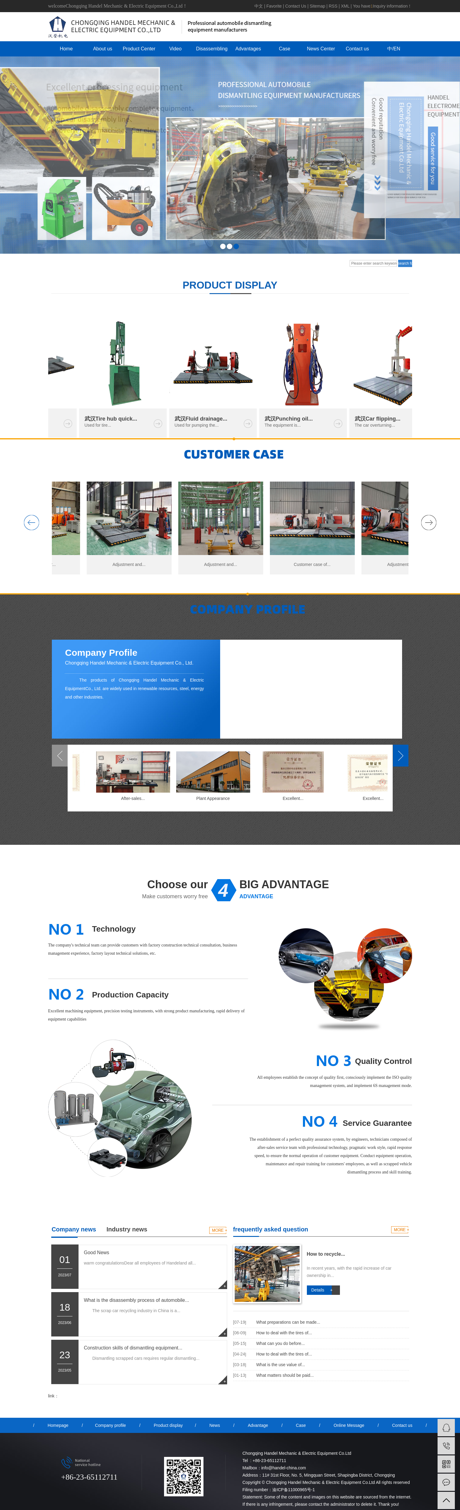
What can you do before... (280, 1343)
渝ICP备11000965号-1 (293, 1489)
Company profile (110, 1425)
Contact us (357, 48)
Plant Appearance (214, 798)
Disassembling (211, 48)
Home (66, 48)
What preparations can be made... (288, 1322)
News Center (321, 48)
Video (175, 48)
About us (102, 48)
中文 (258, 6)
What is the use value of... (280, 1364)
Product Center (139, 48)
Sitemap (317, 6)
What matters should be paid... (285, 1375)
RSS (333, 6)
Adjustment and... (130, 564)
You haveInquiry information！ (382, 6)
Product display (168, 1425)
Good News (96, 1252)
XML (345, 6)
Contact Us (295, 6)
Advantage (258, 1425)
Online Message (349, 1425)
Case (284, 48)
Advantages (248, 48)
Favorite (274, 6)
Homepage (58, 1425)
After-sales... (134, 798)
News (214, 1425)
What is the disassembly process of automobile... (136, 1300)
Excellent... (294, 798)
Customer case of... (314, 564)
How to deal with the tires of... (284, 1332)
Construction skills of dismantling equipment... (133, 1347)
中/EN (393, 48)
